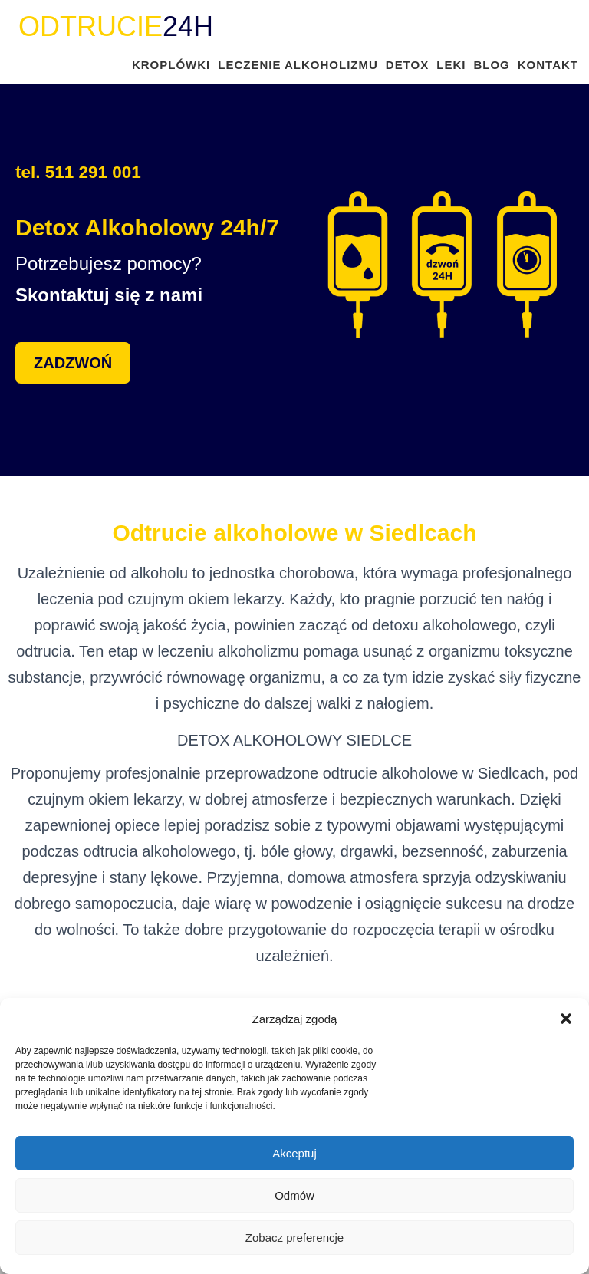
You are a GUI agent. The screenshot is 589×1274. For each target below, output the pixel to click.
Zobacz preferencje (294, 1237)
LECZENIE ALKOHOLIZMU (298, 64)
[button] (566, 1018)
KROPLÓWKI (171, 64)
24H (115, 26)
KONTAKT (548, 64)
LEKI (451, 64)
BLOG (491, 64)
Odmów (294, 1195)
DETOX (407, 64)
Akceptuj (294, 1153)
